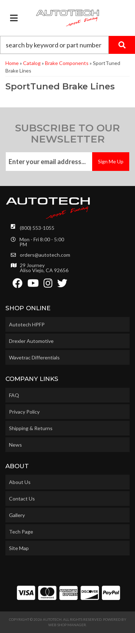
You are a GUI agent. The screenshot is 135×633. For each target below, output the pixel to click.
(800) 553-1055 (37, 228)
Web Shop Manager (67, 625)
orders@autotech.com (45, 254)
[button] (67, 45)
